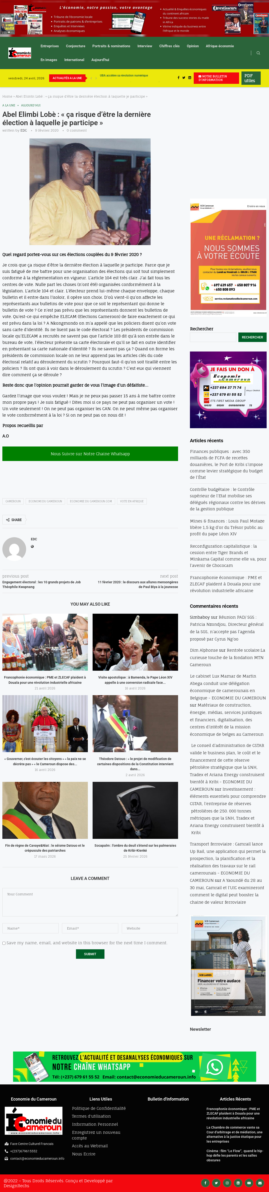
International (74, 60)
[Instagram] (227, 1182)
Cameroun (13, 501)
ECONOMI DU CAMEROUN (45, 501)
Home (7, 96)
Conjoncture (75, 46)
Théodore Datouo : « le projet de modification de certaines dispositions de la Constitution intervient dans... (135, 764)
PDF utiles (249, 78)
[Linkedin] (189, 78)
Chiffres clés (169, 46)
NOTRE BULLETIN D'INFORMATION (212, 78)
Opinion (193, 46)
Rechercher (201, 328)
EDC (23, 130)
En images (49, 60)
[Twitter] (184, 78)
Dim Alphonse (204, 650)
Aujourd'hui (31, 105)
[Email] (260, 1182)
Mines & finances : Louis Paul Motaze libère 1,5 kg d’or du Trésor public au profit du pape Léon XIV (227, 527)
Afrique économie (220, 46)
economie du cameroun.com (91, 501)
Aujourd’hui (100, 60)
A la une (8, 105)
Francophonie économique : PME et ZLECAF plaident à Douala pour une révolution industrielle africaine (226, 584)
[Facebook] (178, 78)
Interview (144, 46)
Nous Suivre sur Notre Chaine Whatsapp (90, 453)
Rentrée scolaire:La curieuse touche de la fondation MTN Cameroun (227, 657)
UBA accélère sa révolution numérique (124, 78)
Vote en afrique (132, 501)
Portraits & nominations (111, 46)
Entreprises (50, 46)
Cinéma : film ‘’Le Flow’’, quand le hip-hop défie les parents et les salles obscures (235, 1155)
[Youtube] (249, 1182)
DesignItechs (16, 1185)
